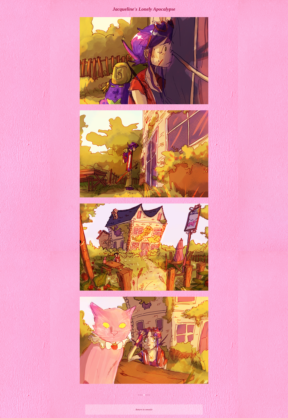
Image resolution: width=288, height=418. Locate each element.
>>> (147, 395)
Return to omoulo (144, 409)
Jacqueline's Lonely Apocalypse (144, 9)
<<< (140, 395)
